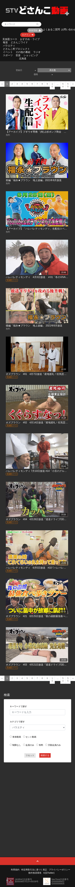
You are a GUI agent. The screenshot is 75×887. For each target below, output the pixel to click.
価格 (43, 74)
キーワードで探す (18, 706)
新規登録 (35, 30)
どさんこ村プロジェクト (16, 49)
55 (68, 85)
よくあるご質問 (51, 29)
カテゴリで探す (17, 721)
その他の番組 (23, 52)
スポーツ (8, 55)
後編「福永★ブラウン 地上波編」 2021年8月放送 (34, 325)
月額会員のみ (54, 745)
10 (52, 85)
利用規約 (15, 869)
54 (63, 85)
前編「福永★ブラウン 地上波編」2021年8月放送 (34, 180)
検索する (45, 755)
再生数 (59, 70)
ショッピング (30, 55)
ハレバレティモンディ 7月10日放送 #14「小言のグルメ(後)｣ (39, 471)
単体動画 (16, 737)
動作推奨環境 (34, 873)
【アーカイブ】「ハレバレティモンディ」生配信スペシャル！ (40, 228)
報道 (5, 42)
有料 (41, 745)
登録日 (26, 70)
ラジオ (37, 52)
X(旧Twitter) (48, 873)
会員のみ (30, 745)
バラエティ (9, 45)
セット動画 (31, 737)
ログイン (28, 35)
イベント (8, 52)
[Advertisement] (37, 802)
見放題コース (9, 39)
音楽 (18, 55)
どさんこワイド (19, 42)
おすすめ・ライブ (30, 39)
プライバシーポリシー (59, 869)
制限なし (16, 745)
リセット (30, 755)
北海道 (22, 58)
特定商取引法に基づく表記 (34, 869)
